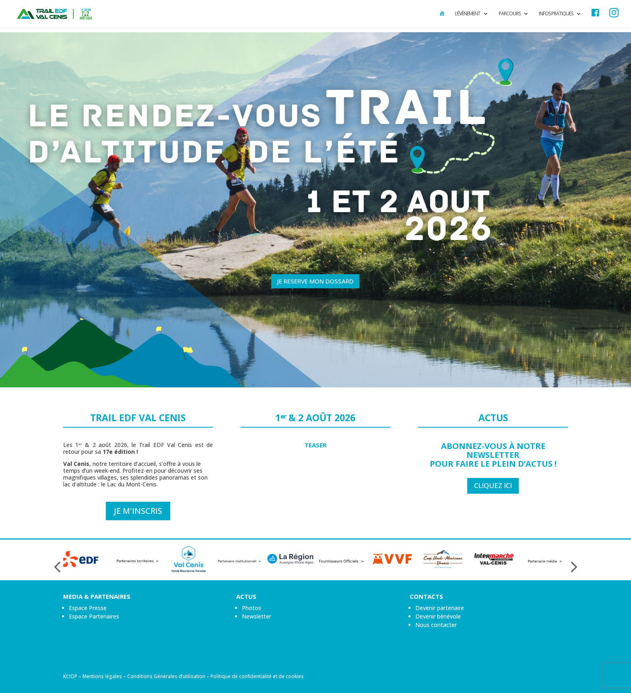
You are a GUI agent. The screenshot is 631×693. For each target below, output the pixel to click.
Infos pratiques (556, 14)
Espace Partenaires (94, 616)
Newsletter (256, 616)
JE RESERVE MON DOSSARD (315, 281)
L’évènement (467, 14)
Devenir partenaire (439, 608)
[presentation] (57, 567)
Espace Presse (88, 608)
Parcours (509, 14)
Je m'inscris (138, 510)
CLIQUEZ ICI (493, 485)
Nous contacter (436, 625)
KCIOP (70, 676)
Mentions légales (102, 676)
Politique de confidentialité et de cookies (257, 676)
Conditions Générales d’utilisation (166, 676)
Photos (251, 608)
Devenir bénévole (438, 616)
